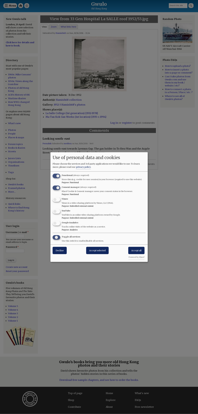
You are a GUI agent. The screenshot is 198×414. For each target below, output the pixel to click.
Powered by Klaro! (136, 257)
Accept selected (97, 250)
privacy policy (83, 166)
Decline (60, 250)
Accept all (136, 250)
